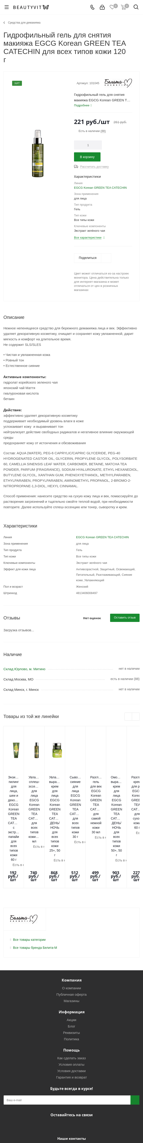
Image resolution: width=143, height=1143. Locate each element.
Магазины (71, 935)
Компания (72, 914)
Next (136, 717)
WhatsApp (81, 1060)
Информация (72, 946)
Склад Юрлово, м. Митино (24, 669)
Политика (71, 974)
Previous (128, 717)
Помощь (71, 984)
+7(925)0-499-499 (53, 1082)
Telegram (70, 1060)
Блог (71, 961)
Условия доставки (71, 1005)
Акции (71, 954)
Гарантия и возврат (71, 1012)
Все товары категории (29, 874)
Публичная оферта (71, 929)
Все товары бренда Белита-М (35, 882)
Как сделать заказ (71, 993)
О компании (71, 923)
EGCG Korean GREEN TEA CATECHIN (100, 187)
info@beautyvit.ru (98, 1083)
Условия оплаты (72, 999)
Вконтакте (59, 1060)
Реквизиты (71, 967)
